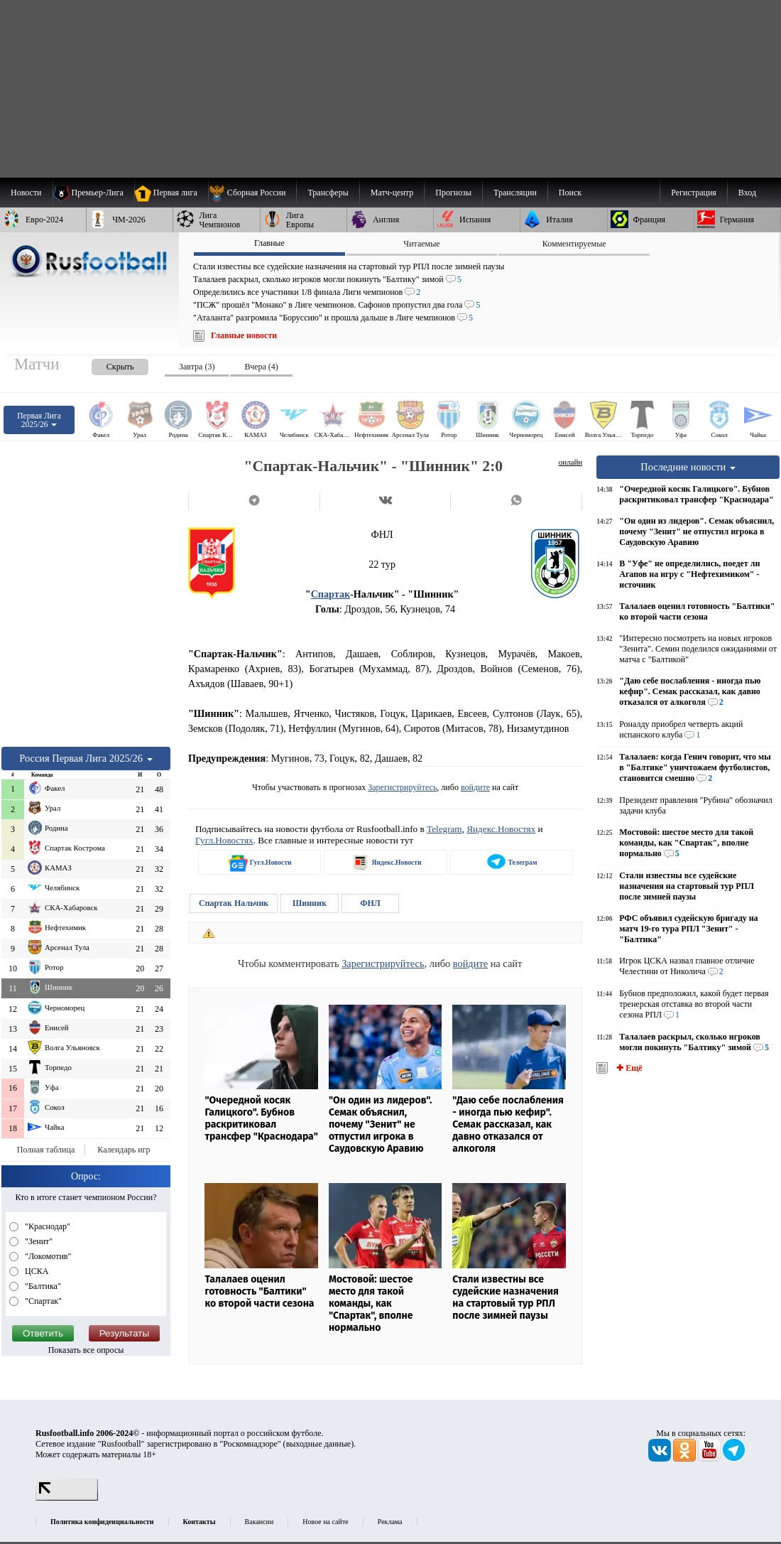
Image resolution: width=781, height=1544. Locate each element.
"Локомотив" (47, 1256)
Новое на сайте (325, 1522)
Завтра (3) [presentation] (196, 367)
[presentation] (105, 364)
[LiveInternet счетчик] (67, 1498)
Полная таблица (46, 1150)
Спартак (331, 594)
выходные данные (318, 1444)
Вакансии (259, 1522)
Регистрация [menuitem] (693, 193)
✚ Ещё (628, 1068)
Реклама (390, 1522)
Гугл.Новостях (224, 840)
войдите (475, 787)
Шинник (310, 903)
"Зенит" (38, 1241)
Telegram (444, 829)
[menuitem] (252, 192)
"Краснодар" (46, 1226)
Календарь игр (123, 1150)
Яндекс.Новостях (500, 829)
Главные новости (244, 335)
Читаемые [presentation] (421, 244)
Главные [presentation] (269, 243)
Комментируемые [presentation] (574, 244)
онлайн (571, 462)
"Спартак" (42, 1301)
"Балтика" (42, 1286)
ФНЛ (370, 903)
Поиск (570, 193)
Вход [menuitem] (747, 193)
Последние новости (688, 467)
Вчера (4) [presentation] (261, 367)
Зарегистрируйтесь (402, 787)
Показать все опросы (86, 1350)
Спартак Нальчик (233, 903)
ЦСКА (35, 1271)
